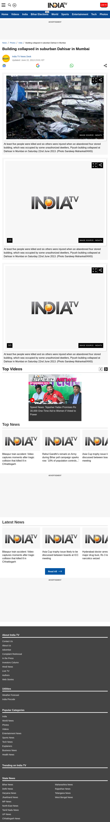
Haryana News (9, 793)
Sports (65, 14)
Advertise (6, 650)
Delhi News (7, 789)
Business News (9, 750)
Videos (15, 14)
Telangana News (63, 793)
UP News (6, 814)
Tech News (7, 742)
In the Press (8, 658)
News (4, 43)
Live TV (5, 671)
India (25, 14)
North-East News (10, 806)
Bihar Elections (39, 14)
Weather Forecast (10, 695)
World (54, 14)
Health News (8, 754)
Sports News (8, 737)
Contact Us (7, 641)
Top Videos (12, 369)
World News (8, 720)
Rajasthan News (62, 789)
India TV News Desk (21, 56)
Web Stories (8, 679)
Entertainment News (11, 733)
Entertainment (80, 14)
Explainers (7, 746)
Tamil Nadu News (10, 810)
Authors (6, 675)
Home (5, 14)
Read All (55, 571)
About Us (6, 645)
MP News (6, 801)
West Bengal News (64, 797)
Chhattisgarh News (11, 818)
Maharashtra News (64, 784)
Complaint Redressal (12, 654)
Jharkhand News (10, 797)
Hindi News (7, 667)
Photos (104, 14)
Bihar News (7, 784)
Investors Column (10, 662)
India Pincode (8, 699)
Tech (94, 14)
